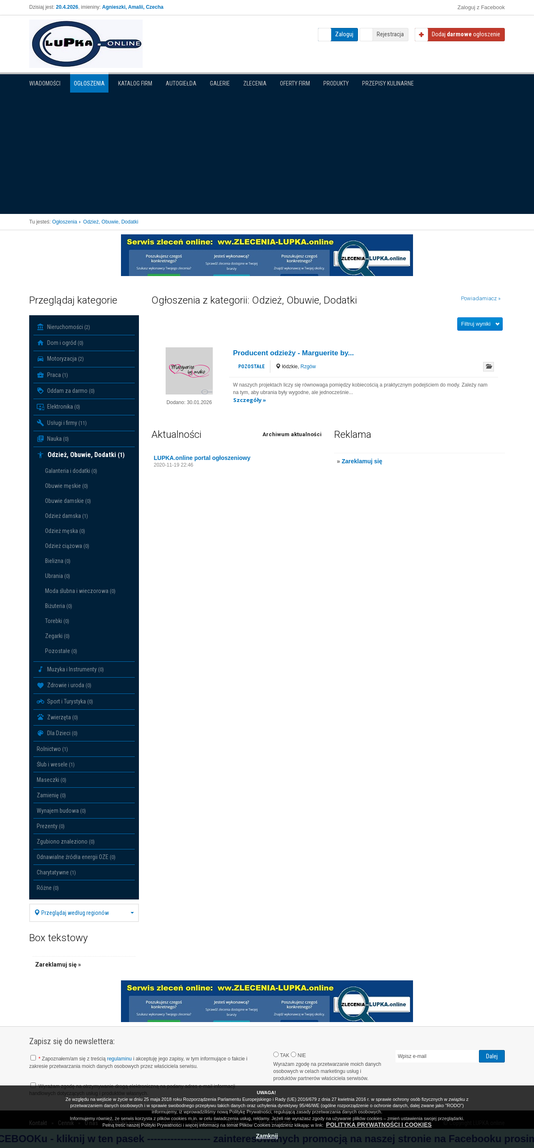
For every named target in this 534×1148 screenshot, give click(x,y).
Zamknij (267, 1136)
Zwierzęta (57, 717)
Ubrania (57, 576)
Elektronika (58, 407)
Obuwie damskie (68, 500)
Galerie (220, 83)
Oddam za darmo (66, 390)
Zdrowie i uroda (64, 685)
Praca (52, 375)
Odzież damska (66, 515)
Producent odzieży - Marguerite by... (293, 353)
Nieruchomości (63, 327)
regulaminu (119, 1059)
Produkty (336, 83)
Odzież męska (65, 531)
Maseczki (51, 779)
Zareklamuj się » (58, 964)
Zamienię (51, 795)
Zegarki (57, 636)
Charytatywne (56, 872)
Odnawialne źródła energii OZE (76, 857)
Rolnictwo (52, 749)
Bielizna (58, 561)
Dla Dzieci (57, 733)
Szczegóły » (249, 400)
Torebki (57, 621)
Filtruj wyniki (476, 324)
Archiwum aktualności (292, 434)
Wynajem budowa (61, 810)
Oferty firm (295, 83)
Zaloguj (344, 34)
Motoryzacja (60, 359)
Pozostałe (61, 651)
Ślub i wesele (56, 764)
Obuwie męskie (66, 485)
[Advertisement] (267, 151)
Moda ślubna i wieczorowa (80, 591)
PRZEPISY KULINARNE (388, 83)
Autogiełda (181, 83)
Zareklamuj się (362, 461)
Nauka (53, 438)
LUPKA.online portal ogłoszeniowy (202, 458)
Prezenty (51, 826)
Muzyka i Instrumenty (70, 669)
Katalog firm (135, 83)
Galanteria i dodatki (71, 470)
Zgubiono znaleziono (66, 841)
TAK (281, 1055)
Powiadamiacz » (481, 298)
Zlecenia (255, 83)
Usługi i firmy (62, 423)
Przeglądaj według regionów (84, 912)
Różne (48, 887)
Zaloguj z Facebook (481, 7)
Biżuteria (58, 606)
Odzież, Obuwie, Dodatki (81, 455)
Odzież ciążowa (67, 546)
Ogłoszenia (89, 83)
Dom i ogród (60, 343)
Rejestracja (390, 34)
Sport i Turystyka (65, 701)
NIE (298, 1055)
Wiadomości (44, 83)
